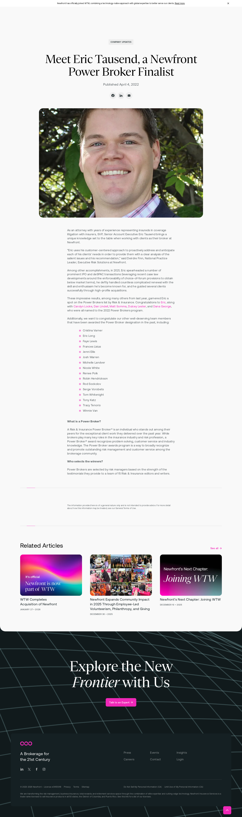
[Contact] (163, 759)
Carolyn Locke (83, 306)
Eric (163, 302)
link (127, 796)
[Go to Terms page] (76, 786)
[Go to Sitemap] (85, 786)
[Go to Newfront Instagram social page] (44, 769)
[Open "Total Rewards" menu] (101, 16)
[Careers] (137, 759)
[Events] (163, 753)
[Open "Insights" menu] (165, 16)
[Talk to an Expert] (121, 702)
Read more (180, 3)
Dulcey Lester (137, 306)
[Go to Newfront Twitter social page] (29, 769)
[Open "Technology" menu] (126, 16)
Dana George (162, 306)
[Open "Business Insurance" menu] (71, 16)
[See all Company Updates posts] (216, 548)
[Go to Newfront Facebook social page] (36, 769)
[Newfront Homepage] (29, 16)
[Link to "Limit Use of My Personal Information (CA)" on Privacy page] (184, 786)
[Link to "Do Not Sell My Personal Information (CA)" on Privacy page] (143, 786)
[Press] (137, 753)
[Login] (190, 759)
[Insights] (190, 753)
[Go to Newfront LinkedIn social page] (22, 769)
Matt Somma (118, 306)
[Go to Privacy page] (67, 786)
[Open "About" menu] (147, 16)
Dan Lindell (101, 306)
